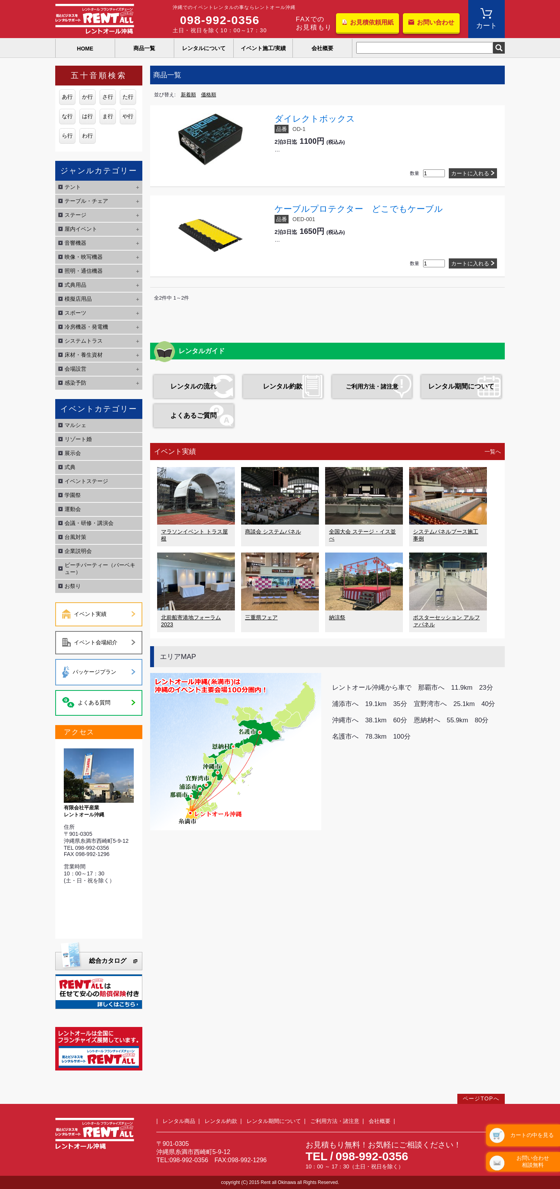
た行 (127, 97)
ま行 (107, 116)
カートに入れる (470, 173)
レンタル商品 (179, 1121)
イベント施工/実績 (263, 48)
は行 (87, 116)
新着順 (188, 95)
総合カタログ (107, 960)
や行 (127, 116)
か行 (87, 97)
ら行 (67, 135)
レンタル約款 (283, 386)
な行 (67, 116)
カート (486, 26)
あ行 (67, 97)
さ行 (107, 97)
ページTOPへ (481, 1098)
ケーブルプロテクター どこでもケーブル (359, 209)
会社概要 (322, 48)
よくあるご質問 (193, 415)
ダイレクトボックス (315, 119)
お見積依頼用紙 (372, 22)
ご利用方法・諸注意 (372, 386)
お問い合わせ (435, 22)
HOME (85, 48)
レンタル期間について (461, 386)
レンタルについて (204, 48)
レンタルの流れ (193, 386)
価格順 (208, 95)
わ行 (87, 135)
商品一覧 (144, 48)
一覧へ (493, 451)
